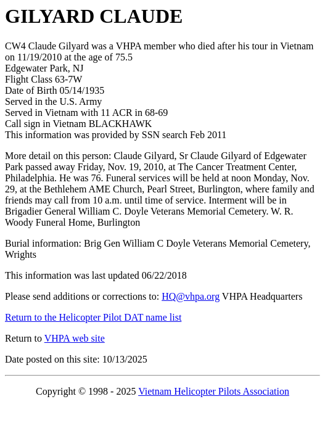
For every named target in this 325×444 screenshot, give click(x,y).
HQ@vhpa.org (191, 296)
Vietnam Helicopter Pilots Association (213, 391)
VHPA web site (74, 338)
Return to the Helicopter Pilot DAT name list (93, 317)
